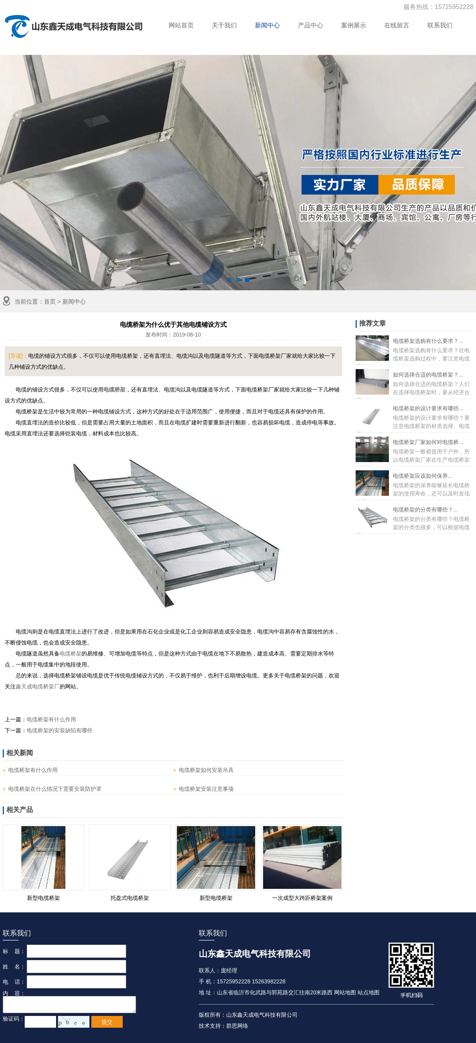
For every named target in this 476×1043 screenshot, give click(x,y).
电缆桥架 (71, 653)
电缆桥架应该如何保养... (422, 476)
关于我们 (224, 25)
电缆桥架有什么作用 (51, 719)
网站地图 (345, 992)
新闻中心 (267, 25)
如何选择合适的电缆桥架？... (428, 374)
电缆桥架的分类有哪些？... (425, 509)
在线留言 (396, 25)
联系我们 (439, 25)
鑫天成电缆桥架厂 (38, 686)
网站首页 (181, 25)
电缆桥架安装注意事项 (206, 789)
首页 (50, 301)
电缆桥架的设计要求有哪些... (428, 408)
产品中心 (310, 25)
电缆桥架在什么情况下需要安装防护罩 (55, 789)
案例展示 (353, 25)
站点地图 (369, 992)
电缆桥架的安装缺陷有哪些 (60, 730)
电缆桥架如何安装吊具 (206, 770)
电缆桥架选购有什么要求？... (428, 341)
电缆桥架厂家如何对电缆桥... (428, 442)
